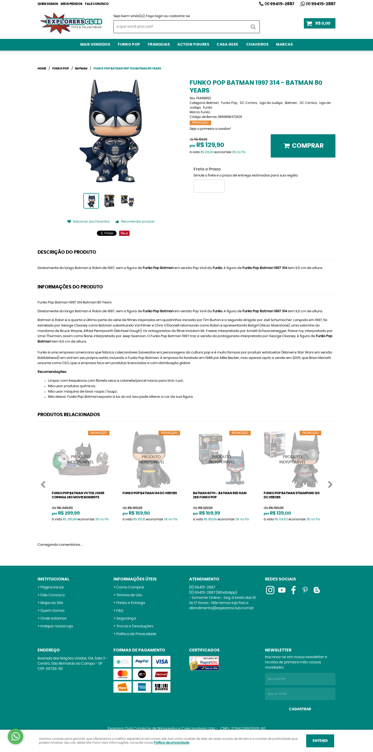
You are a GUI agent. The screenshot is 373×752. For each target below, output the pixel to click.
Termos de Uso (129, 595)
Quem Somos (48, 3)
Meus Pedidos (71, 3)
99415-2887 (279, 4)
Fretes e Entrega (130, 603)
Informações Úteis (135, 579)
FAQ (119, 611)
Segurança (126, 618)
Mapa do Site (51, 603)
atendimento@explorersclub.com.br (221, 608)
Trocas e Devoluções (134, 626)
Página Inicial (51, 587)
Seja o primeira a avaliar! (210, 129)
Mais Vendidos (95, 44)
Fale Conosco (97, 3)
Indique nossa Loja (56, 626)
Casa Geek (228, 44)
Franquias (159, 44)
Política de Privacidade (136, 634)
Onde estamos (53, 618)
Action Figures (193, 44)
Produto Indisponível (81, 459)
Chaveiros (257, 44)
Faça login (154, 16)
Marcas (284, 44)
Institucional (53, 579)
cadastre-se (179, 16)
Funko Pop (129, 44)
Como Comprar (130, 587)
